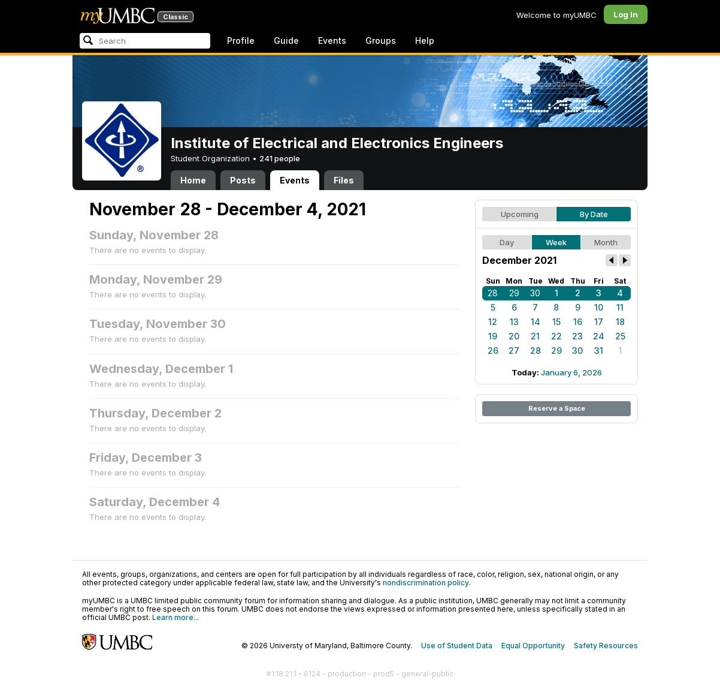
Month (606, 242)
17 (598, 322)
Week (556, 242)
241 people (279, 158)
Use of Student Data (456, 645)
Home (193, 180)
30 (535, 293)
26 (493, 350)
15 (556, 322)
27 (514, 350)
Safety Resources (606, 645)
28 (493, 293)
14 (535, 322)
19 (492, 336)
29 (514, 293)
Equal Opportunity (533, 645)
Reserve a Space (556, 408)
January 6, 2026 (571, 372)
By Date (594, 214)
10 (598, 307)
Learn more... (175, 617)
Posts (243, 180)
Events (332, 40)
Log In (625, 14)
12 (492, 322)
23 (577, 336)
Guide (286, 40)
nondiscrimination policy (426, 582)
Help (424, 40)
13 (514, 322)
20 (514, 336)
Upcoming (520, 214)
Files (344, 180)
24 (598, 336)
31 (598, 350)
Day (507, 242)
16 (577, 322)
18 (620, 322)
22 (556, 336)
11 (620, 307)
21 (535, 336)
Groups (380, 40)
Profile (241, 40)
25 (620, 336)
